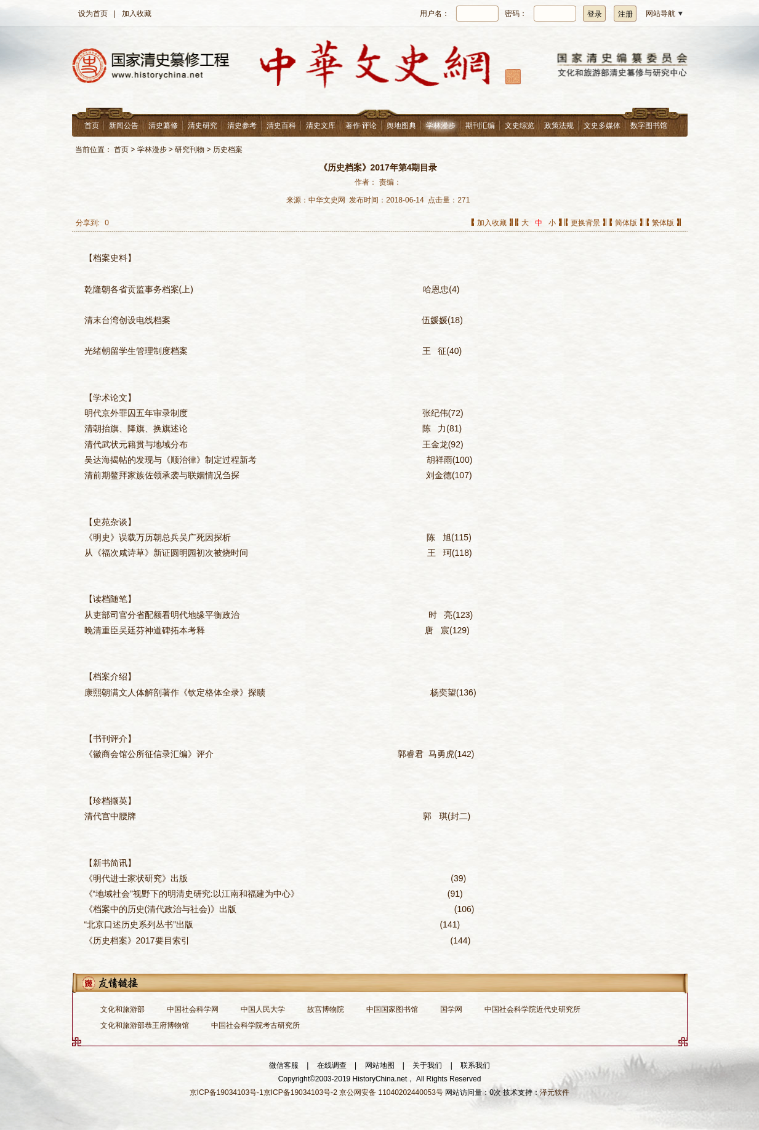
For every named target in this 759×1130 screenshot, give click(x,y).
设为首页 (93, 13)
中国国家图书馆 (392, 1009)
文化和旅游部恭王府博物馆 (144, 1025)
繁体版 (663, 222)
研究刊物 (189, 149)
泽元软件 (554, 1092)
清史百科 (281, 125)
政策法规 (559, 125)
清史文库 (320, 125)
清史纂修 (163, 125)
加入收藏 (136, 13)
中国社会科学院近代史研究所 (532, 1009)
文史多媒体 (602, 125)
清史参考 (242, 125)
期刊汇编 (480, 125)
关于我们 (427, 1065)
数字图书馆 (648, 125)
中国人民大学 (263, 1009)
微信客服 (284, 1065)
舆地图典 (401, 125)
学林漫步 (441, 125)
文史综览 (519, 125)
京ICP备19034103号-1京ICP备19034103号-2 (263, 1092)
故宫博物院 (325, 1009)
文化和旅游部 (122, 1009)
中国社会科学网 (193, 1009)
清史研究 (202, 125)
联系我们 (475, 1065)
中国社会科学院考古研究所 (255, 1025)
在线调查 (332, 1065)
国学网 (451, 1009)
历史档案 (228, 149)
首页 (91, 125)
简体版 (626, 222)
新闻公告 (124, 125)
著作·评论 (361, 125)
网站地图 (380, 1065)
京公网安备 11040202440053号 (391, 1092)
